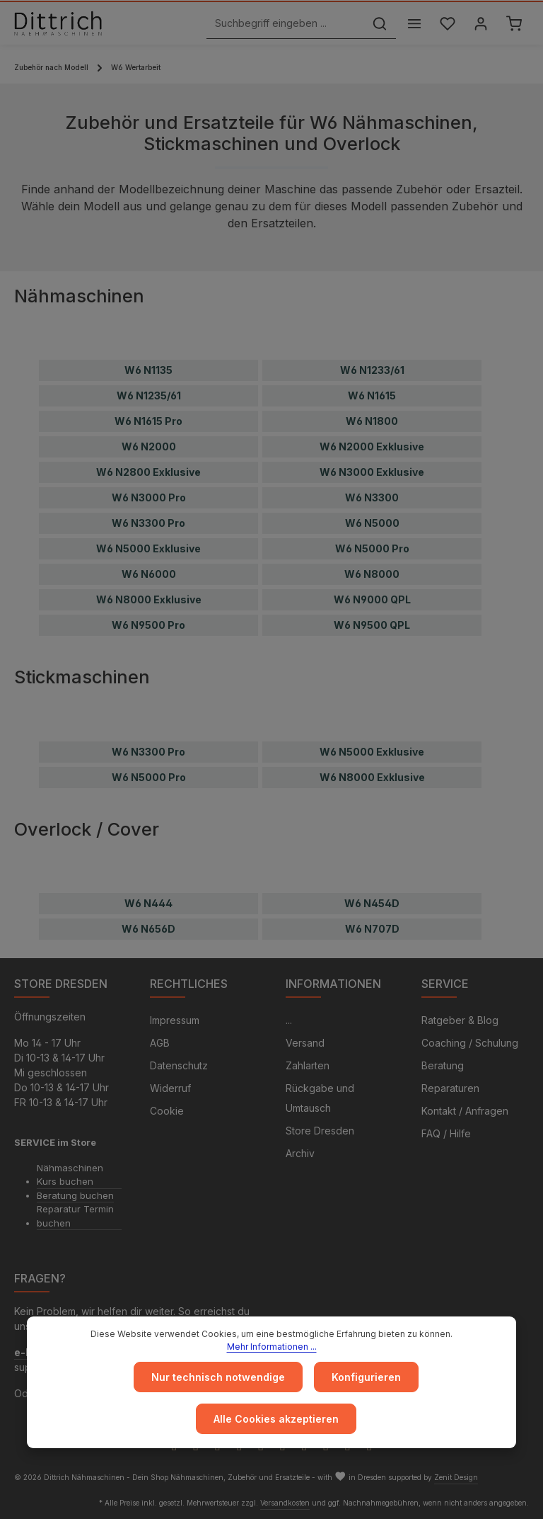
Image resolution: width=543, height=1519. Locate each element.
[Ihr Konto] (480, 23)
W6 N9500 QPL (372, 625)
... (289, 1020)
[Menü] (414, 23)
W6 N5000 (372, 523)
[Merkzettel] (447, 23)
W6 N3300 (372, 497)
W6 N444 (148, 903)
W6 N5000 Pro (372, 548)
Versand (305, 1043)
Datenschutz (179, 1065)
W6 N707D (372, 929)
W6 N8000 (371, 574)
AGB (160, 1043)
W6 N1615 (372, 395)
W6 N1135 (148, 370)
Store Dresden (320, 1131)
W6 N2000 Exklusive (372, 446)
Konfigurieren (366, 1377)
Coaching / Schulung (469, 1043)
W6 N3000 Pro (149, 497)
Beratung (442, 1065)
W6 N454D (371, 903)
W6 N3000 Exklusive (372, 472)
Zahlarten (307, 1065)
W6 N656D (148, 929)
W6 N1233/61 (372, 370)
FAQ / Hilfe (446, 1133)
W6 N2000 (149, 446)
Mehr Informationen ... (272, 1346)
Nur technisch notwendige (218, 1377)
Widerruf (170, 1088)
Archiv (300, 1153)
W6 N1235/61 (149, 395)
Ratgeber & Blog (459, 1020)
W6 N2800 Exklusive (148, 472)
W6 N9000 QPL (372, 599)
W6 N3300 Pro (148, 523)
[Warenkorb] (513, 23)
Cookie (167, 1111)
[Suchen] (379, 23)
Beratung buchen (75, 1195)
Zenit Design (456, 1477)
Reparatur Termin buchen (75, 1216)
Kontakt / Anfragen (464, 1111)
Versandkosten (285, 1502)
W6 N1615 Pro (148, 421)
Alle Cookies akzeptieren (276, 1419)
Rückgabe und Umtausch (320, 1098)
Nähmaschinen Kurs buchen (70, 1175)
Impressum (174, 1020)
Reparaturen (450, 1088)
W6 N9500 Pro (148, 625)
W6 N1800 (372, 421)
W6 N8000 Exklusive (149, 599)
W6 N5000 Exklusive (148, 548)
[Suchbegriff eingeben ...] (285, 23)
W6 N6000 (149, 574)
